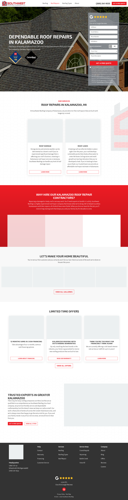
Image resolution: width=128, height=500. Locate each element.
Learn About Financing (26, 358)
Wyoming (83, 455)
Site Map (68, 494)
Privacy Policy (109, 82)
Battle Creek (84, 459)
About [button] (77, 3)
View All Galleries (64, 292)
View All (82, 463)
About (103, 450)
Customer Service (43, 463)
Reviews (103, 463)
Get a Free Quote (119, 3)
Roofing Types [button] (67, 3)
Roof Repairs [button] (55, 3)
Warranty (40, 455)
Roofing (61, 450)
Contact (40, 450)
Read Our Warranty (64, 358)
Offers (103, 459)
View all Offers (64, 366)
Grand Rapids (84, 450)
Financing (40, 459)
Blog (102, 455)
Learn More (102, 358)
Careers (103, 467)
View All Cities (31, 423)
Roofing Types (63, 455)
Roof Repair (62, 459)
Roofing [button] (45, 3)
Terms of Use (100, 82)
